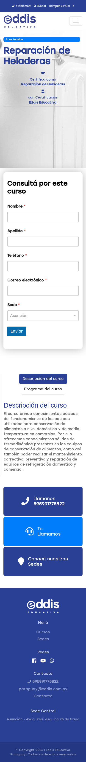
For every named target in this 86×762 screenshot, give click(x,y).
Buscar (40, 6)
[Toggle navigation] (75, 21)
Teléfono (17, 255)
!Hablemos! (21, 6)
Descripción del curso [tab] (43, 379)
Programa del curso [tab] (43, 389)
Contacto (43, 696)
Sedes (43, 639)
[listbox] (43, 315)
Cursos (43, 632)
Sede (13, 305)
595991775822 (43, 681)
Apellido (16, 231)
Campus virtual (61, 6)
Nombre (16, 206)
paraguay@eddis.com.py (43, 689)
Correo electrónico (27, 280)
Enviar (17, 331)
